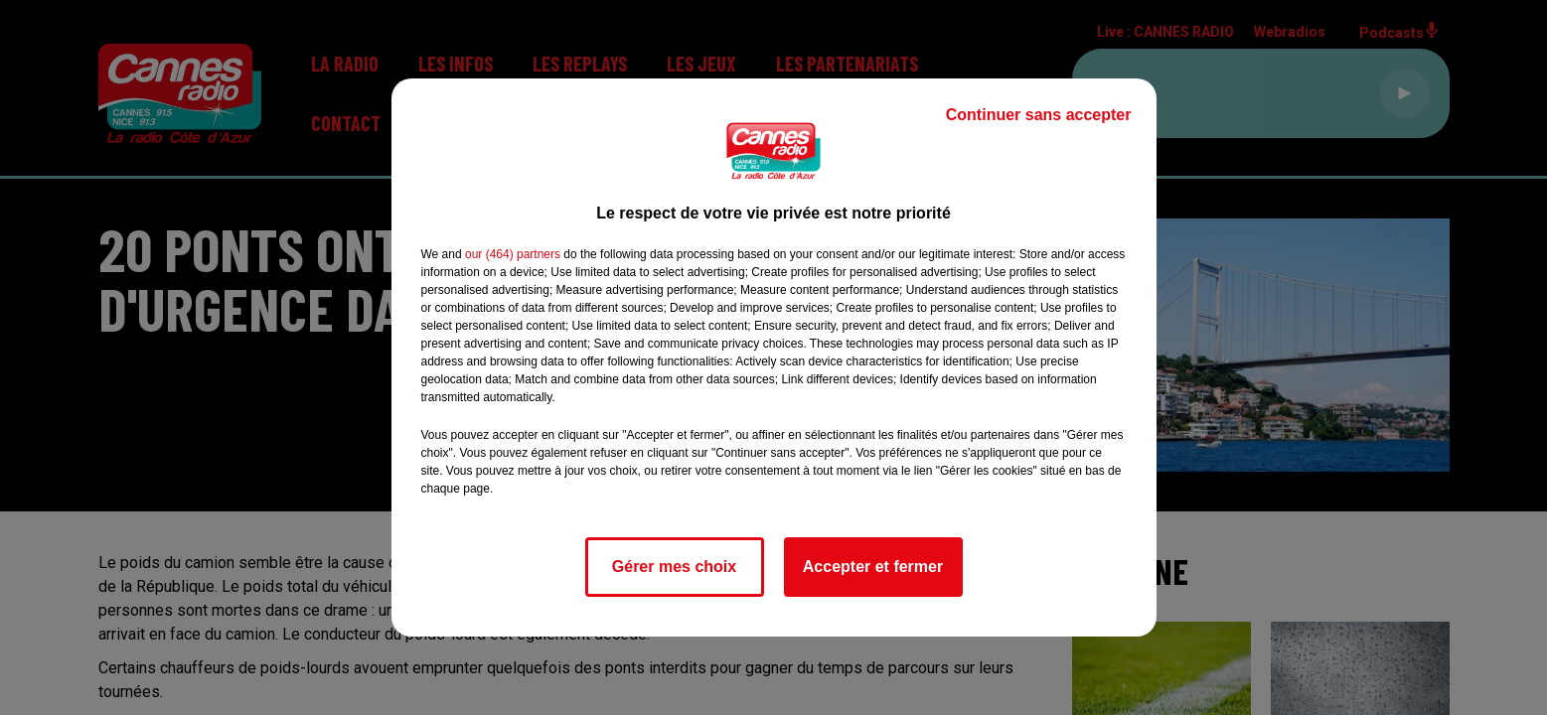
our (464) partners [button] (512, 254)
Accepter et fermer (873, 566)
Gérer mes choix (674, 566)
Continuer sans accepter (1039, 114)
